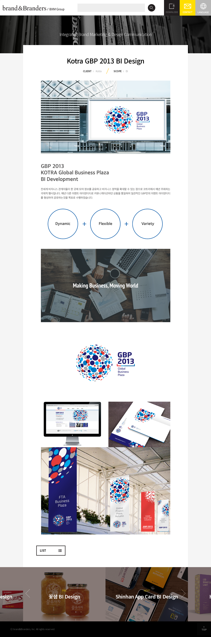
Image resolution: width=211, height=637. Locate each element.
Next (183, 593)
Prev (28, 593)
